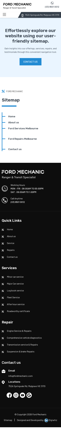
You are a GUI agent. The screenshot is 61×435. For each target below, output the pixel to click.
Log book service (15, 290)
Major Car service (15, 283)
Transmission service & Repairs (22, 344)
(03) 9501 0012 (52, 6)
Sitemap (8, 420)
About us (13, 122)
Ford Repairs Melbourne (22, 138)
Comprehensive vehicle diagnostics (24, 337)
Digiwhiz (50, 420)
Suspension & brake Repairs (20, 351)
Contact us (15, 149)
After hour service (16, 304)
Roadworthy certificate (18, 311)
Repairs (11, 250)
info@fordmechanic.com (20, 375)
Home (11, 116)
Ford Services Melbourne (23, 128)
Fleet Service (13, 297)
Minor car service (15, 276)
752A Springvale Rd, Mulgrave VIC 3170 (42, 15)
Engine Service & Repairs (19, 330)
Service (10, 243)
